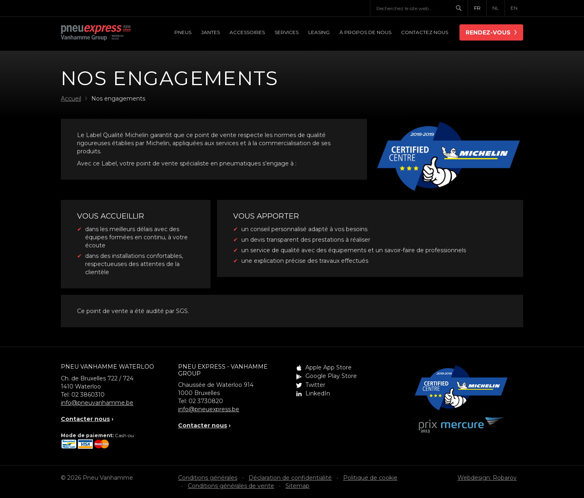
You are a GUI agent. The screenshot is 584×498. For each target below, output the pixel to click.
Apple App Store (328, 367)
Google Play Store (331, 376)
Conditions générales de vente (231, 485)
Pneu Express (105, 33)
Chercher (461, 8)
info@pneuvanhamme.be (97, 402)
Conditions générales (207, 477)
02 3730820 (206, 401)
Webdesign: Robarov (487, 477)
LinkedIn (317, 393)
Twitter (315, 385)
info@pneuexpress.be (208, 409)
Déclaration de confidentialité (290, 477)
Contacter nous (85, 419)
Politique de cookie (370, 477)
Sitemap (297, 485)
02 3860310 (88, 394)
